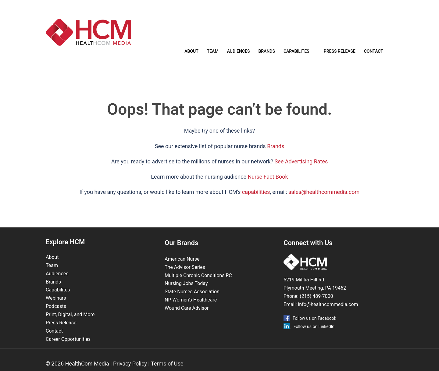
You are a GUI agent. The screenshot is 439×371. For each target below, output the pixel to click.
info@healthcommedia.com (328, 312)
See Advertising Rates (301, 169)
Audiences (238, 52)
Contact (373, 52)
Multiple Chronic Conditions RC (198, 283)
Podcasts (56, 314)
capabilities (256, 200)
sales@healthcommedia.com (323, 200)
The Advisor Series (185, 275)
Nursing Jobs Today (186, 291)
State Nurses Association (192, 299)
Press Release (339, 52)
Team (213, 52)
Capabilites (296, 52)
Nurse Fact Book (268, 184)
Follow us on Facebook (314, 326)
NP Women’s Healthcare (191, 308)
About (191, 52)
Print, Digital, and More (70, 322)
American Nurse (182, 267)
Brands (266, 52)
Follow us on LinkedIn (314, 334)
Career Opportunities (68, 347)
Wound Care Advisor (187, 316)
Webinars (56, 306)
